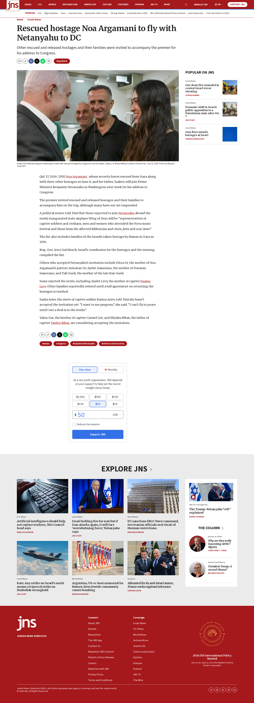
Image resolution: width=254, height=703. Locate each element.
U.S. (40, 4)
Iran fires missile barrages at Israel (196, 133)
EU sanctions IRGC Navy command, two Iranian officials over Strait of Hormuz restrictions (153, 524)
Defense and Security (113, 343)
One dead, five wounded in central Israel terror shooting (202, 88)
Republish (62, 61)
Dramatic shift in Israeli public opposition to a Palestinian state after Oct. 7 (202, 111)
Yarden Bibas (60, 323)
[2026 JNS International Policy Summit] (212, 633)
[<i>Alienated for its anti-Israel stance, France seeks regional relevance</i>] (153, 558)
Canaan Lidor (134, 590)
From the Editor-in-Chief (217, 13)
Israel (28, 4)
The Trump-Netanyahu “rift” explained (210, 511)
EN (219, 4)
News (20, 19)
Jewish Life (90, 4)
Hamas (45, 343)
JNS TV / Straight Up (198, 504)
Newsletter (201, 4)
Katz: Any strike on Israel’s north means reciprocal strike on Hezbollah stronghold (40, 586)
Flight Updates (51, 13)
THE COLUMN (211, 528)
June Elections (75, 13)
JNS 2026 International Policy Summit (167, 13)
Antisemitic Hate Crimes (96, 13)
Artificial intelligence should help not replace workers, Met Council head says (41, 524)
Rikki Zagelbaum (25, 532)
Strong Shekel (117, 13)
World (52, 4)
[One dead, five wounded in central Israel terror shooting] (230, 87)
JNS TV (153, 4)
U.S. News (21, 517)
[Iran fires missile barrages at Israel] (230, 134)
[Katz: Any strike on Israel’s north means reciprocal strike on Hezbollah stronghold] (42, 558)
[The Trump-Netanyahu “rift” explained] (211, 492)
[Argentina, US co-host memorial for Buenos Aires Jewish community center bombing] (97, 558)
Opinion (139, 4)
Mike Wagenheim (135, 532)
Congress (61, 343)
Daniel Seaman (196, 516)
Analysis (131, 579)
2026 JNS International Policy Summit (212, 657)
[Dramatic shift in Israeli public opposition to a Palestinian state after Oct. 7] (230, 109)
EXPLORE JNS (127, 468)
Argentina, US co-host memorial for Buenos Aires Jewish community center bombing (97, 586)
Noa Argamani (76, 176)
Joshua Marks (192, 95)
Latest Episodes (196, 13)
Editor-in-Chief (215, 536)
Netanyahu (126, 213)
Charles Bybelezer (194, 139)
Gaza (63, 13)
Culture (107, 4)
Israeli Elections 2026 (137, 13)
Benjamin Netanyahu (84, 343)
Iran (39, 13)
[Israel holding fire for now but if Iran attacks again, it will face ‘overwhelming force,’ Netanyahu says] (97, 496)
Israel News (34, 19)
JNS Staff (190, 120)
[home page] (12, 5)
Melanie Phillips (216, 573)
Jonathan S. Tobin (217, 550)
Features (123, 4)
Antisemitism (70, 4)
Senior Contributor (216, 562)
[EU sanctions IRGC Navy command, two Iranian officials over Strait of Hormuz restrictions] (153, 496)
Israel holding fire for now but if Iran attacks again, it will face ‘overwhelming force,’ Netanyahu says (96, 526)
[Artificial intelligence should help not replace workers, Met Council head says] (42, 496)
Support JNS (237, 4)
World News (132, 517)
